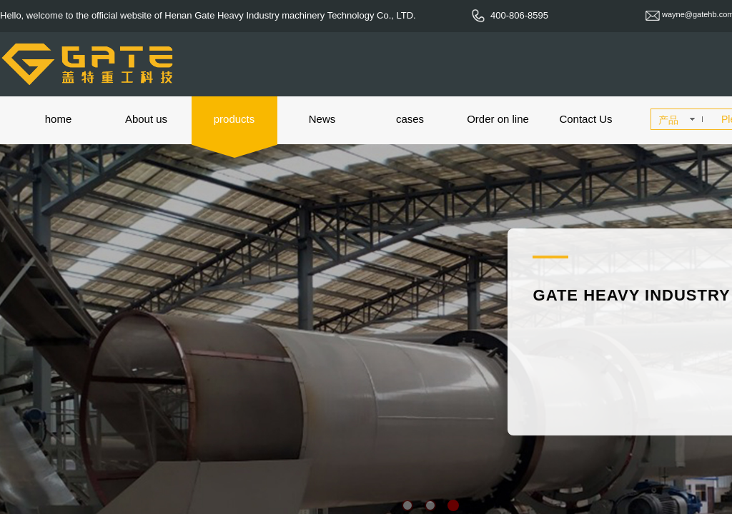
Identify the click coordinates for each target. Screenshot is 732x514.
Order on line (498, 119)
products (234, 119)
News (322, 119)
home (58, 119)
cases (410, 119)
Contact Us (585, 119)
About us (146, 119)
